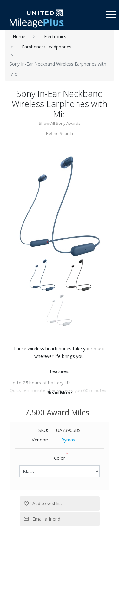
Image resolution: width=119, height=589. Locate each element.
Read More (59, 393)
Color (59, 458)
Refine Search (59, 133)
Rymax (68, 440)
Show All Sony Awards (60, 123)
